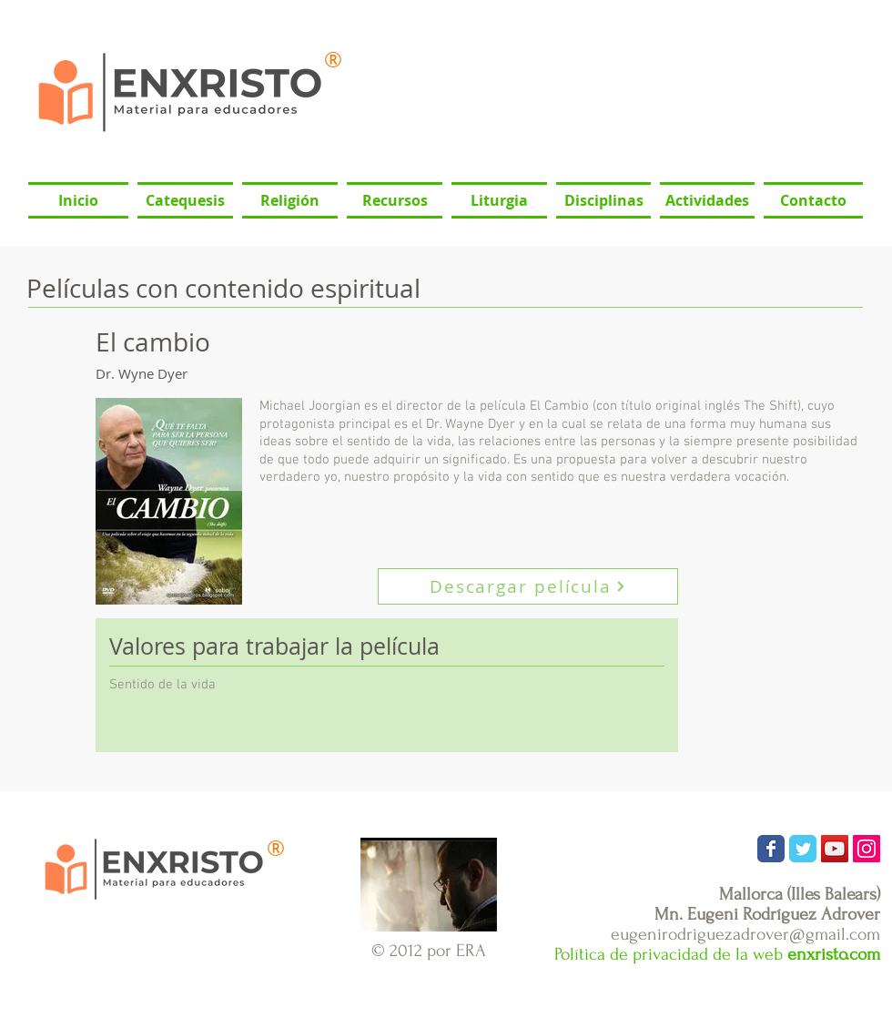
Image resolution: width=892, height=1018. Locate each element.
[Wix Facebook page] (771, 848)
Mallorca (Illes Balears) (799, 894)
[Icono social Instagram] (866, 848)
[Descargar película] (528, 586)
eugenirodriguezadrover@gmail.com (745, 934)
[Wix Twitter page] (802, 848)
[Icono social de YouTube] (834, 848)
